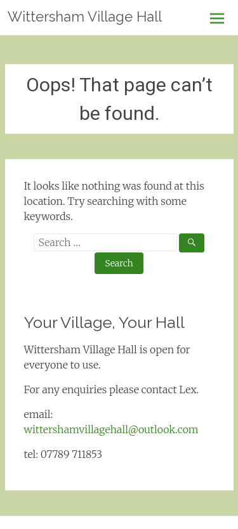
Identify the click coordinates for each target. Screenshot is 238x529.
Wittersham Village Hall (85, 16)
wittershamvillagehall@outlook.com (111, 429)
